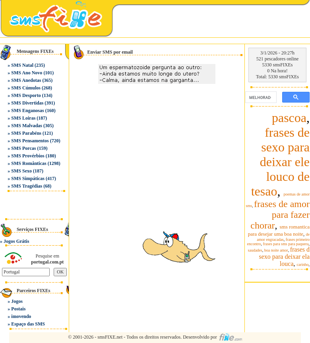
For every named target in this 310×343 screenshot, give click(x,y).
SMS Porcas (23, 148)
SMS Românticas (28, 163)
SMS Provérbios (27, 156)
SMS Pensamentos (29, 140)
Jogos (17, 301)
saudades (255, 250)
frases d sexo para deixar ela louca (284, 256)
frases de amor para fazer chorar (280, 215)
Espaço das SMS (28, 324)
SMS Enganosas (27, 110)
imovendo (21, 316)
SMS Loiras (23, 118)
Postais (18, 309)
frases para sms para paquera (286, 244)
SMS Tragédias (26, 186)
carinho (303, 264)
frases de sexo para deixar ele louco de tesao (280, 161)
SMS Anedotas (26, 80)
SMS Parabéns (26, 133)
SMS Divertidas (27, 103)
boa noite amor (276, 250)
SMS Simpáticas (28, 178)
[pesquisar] (260, 97)
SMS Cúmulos (26, 88)
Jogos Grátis (16, 241)
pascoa (289, 117)
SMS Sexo (21, 171)
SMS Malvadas (26, 125)
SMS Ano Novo (26, 73)
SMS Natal (22, 65)
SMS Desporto (26, 95)
